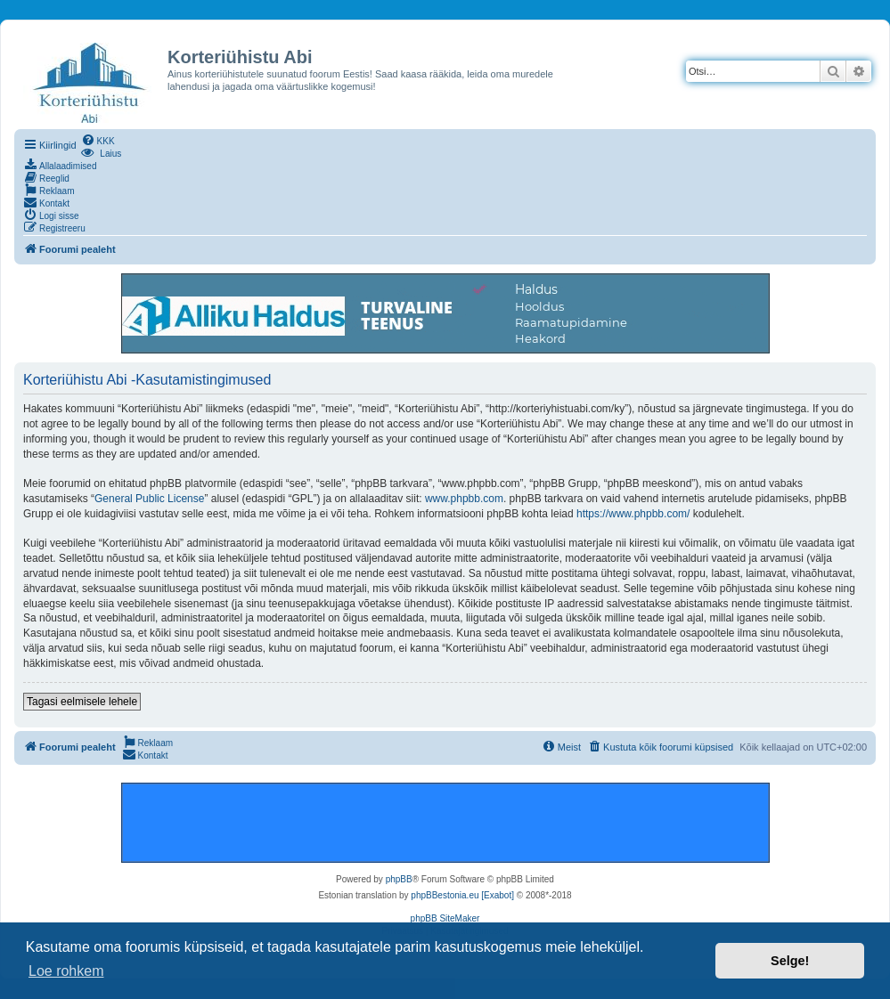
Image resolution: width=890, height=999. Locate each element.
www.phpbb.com (464, 498)
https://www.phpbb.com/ (633, 514)
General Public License (149, 498)
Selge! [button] (790, 961)
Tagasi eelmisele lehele (82, 701)
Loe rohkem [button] (66, 971)
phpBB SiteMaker (445, 918)
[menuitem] (98, 140)
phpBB (399, 879)
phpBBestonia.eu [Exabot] (462, 895)
